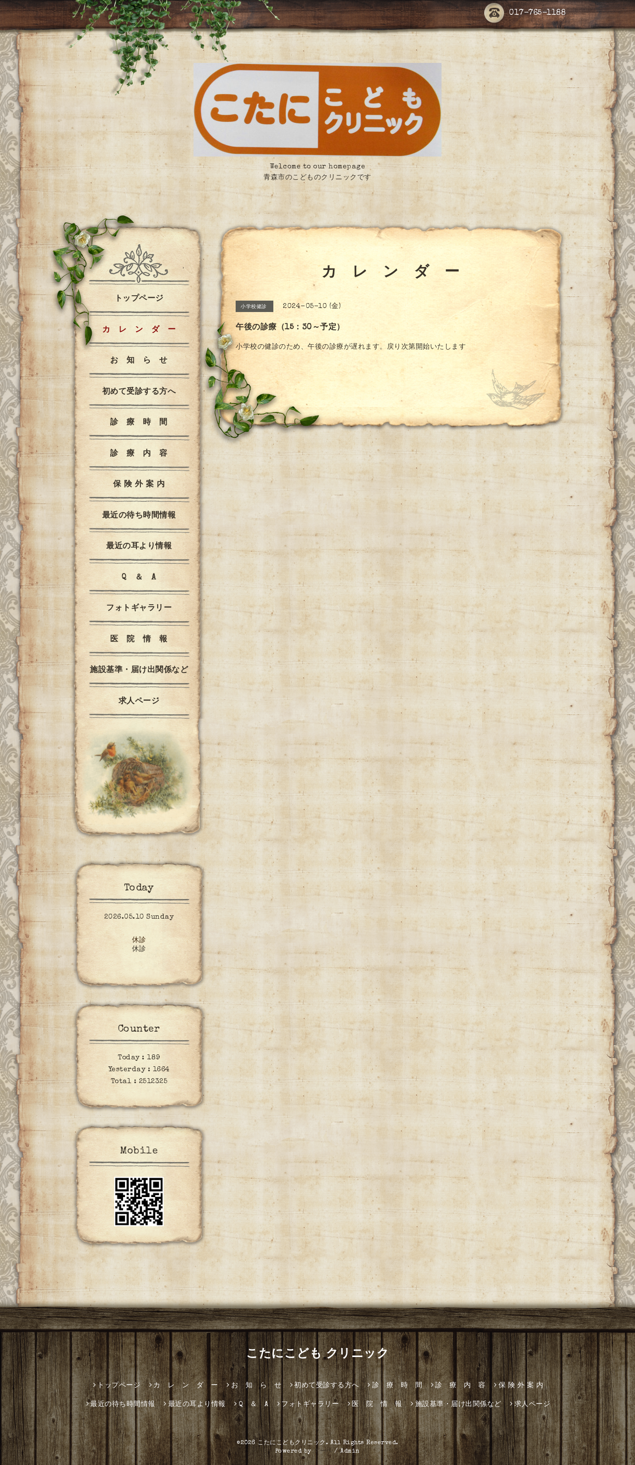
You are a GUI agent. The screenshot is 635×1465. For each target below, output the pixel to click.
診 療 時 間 (139, 423)
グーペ (323, 1452)
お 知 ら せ (139, 361)
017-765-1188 (525, 13)
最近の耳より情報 (139, 547)
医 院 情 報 (139, 640)
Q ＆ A (139, 578)
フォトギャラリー (139, 609)
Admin (350, 1452)
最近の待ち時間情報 (139, 516)
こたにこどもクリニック (291, 1443)
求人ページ (139, 702)
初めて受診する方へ (139, 392)
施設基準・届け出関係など (139, 671)
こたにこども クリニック (317, 1354)
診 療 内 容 (139, 454)
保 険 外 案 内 (139, 485)
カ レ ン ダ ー (139, 330)
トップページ (139, 299)
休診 (139, 940)
